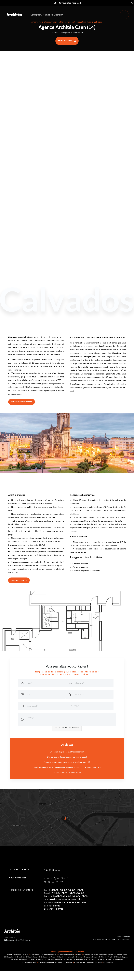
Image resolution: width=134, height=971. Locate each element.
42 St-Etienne (43, 957)
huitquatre (126, 940)
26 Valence (86, 955)
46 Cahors (78, 957)
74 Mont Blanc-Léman (80, 960)
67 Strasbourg (13, 960)
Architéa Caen (78, 33)
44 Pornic (60, 957)
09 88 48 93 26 (9, 938)
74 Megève (92, 960)
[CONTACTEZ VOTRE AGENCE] (23, 402)
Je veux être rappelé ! (67, 3)
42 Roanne (52, 957)
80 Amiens (58, 963)
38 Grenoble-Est (20, 957)
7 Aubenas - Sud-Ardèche (13, 955)
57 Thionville (102, 957)
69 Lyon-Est (58, 960)
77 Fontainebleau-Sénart (29, 963)
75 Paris (108, 960)
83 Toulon (99, 963)
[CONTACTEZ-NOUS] (67, 41)
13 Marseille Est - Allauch (49, 955)
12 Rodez (25, 955)
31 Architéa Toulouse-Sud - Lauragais (102, 955)
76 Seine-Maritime (118, 960)
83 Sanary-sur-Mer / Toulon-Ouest (84, 963)
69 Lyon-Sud (39, 960)
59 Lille (110, 957)
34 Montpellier (8, 957)
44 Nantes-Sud (69, 957)
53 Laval (94, 957)
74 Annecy (100, 960)
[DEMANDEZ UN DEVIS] (20, 581)
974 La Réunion (108, 963)
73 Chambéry (68, 960)
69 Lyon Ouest (49, 960)
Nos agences (65, 33)
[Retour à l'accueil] (15, 15)
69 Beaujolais (23, 960)
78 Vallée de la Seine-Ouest (46, 963)
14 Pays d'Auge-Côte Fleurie (66, 955)
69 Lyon (31, 960)
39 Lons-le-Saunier (32, 957)
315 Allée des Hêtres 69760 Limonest (17, 940)
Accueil (55, 33)
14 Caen (79, 955)
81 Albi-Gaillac (68, 963)
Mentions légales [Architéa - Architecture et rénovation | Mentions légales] (123, 937)
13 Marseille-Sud (35, 955)
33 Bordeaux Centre (120, 955)
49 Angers (86, 957)
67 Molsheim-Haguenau (121, 957)
